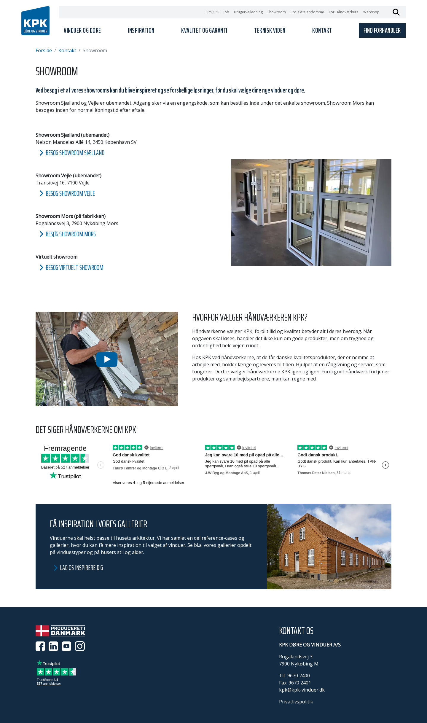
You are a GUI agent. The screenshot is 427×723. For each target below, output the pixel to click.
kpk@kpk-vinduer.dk (302, 690)
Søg (396, 12)
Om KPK (212, 12)
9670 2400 (298, 675)
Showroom (276, 12)
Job (226, 12)
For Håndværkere (344, 12)
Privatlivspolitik (296, 701)
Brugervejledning (248, 12)
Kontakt (67, 50)
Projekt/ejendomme (307, 12)
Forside (44, 50)
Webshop (371, 12)
